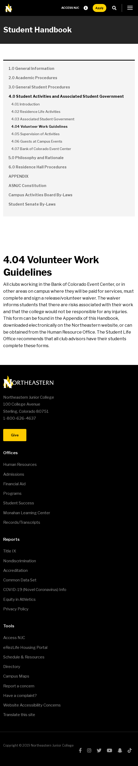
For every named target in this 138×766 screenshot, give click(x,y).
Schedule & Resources (23, 657)
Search (115, 8)
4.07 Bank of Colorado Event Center (41, 149)
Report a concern (18, 686)
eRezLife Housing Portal (25, 647)
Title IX (9, 551)
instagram (89, 750)
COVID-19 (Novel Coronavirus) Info (34, 589)
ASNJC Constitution (27, 185)
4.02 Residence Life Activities (35, 111)
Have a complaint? (20, 695)
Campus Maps (16, 676)
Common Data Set (19, 580)
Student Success (18, 503)
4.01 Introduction (25, 104)
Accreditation (15, 570)
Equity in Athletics (19, 599)
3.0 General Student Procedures (39, 87)
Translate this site (19, 714)
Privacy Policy (16, 609)
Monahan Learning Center (26, 512)
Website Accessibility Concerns (32, 705)
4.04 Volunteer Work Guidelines (39, 126)
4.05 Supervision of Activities (35, 134)
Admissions (13, 474)
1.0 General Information (31, 68)
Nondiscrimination (19, 561)
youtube (109, 750)
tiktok (130, 750)
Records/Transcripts (21, 522)
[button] (130, 8)
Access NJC (70, 8)
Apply (99, 8)
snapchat (119, 750)
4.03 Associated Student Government (42, 119)
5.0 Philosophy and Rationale (36, 157)
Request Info (85, 8)
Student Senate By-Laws (32, 204)
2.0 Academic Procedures (33, 77)
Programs (12, 493)
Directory (11, 666)
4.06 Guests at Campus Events (36, 141)
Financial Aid (14, 484)
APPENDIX (19, 176)
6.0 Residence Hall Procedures (38, 167)
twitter (99, 750)
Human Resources (20, 464)
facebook (80, 750)
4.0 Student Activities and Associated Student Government (66, 96)
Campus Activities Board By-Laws (40, 195)
